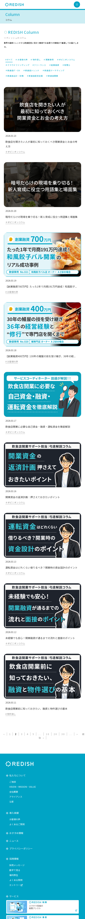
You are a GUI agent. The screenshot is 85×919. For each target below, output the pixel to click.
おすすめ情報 (16, 833)
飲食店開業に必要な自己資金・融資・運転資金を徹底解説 (37, 426)
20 (55, 734)
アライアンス (15, 796)
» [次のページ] (77, 734)
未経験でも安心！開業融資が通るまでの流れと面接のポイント (40, 638)
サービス (14, 896)
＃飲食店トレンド (31, 70)
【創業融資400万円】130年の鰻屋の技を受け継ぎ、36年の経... (40, 356)
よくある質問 (15, 880)
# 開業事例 (49, 59)
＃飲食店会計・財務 (14, 75)
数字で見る (14, 870)
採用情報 (14, 858)
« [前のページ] (4, 734)
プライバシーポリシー (21, 848)
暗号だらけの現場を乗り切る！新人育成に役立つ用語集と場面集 (41, 217)
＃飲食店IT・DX (12, 70)
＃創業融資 (54, 65)
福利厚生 (13, 875)
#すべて (9, 59)
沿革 (11, 801)
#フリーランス (39, 65)
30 (63, 734)
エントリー (16, 884)
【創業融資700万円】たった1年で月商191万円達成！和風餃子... (41, 286)
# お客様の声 (22, 59)
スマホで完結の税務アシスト (36, 907)
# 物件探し (36, 59)
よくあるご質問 (17, 824)
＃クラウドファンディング (17, 65)
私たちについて (17, 775)
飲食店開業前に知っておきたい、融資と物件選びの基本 (36, 708)
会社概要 (13, 791)
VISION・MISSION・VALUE (22, 786)
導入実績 (14, 812)
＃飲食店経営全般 (35, 75)
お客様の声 (14, 819)
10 (48, 734)
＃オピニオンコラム (66, 59)
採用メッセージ (17, 865)
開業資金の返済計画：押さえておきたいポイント (32, 497)
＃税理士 (66, 65)
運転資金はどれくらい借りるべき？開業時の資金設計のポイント (41, 567)
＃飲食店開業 (52, 75)
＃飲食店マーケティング (53, 70)
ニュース (13, 840)
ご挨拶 (12, 781)
